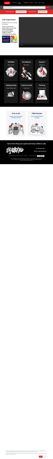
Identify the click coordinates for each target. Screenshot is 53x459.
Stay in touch (11, 65)
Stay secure (26, 88)
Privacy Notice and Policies (19, 155)
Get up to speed (42, 88)
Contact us (42, 65)
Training (35, 2)
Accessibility (25, 155)
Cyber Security (19, 3)
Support (43, 2)
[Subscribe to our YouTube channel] (41, 156)
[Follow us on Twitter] (40, 156)
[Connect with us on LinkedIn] (43, 156)
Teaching (31, 2)
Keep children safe (11, 88)
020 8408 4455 (41, 148)
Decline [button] (45, 456)
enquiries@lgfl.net (41, 151)
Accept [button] (41, 456)
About (39, 2)
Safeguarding (26, 2)
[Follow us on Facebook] (38, 156)
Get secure (26, 65)
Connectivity (14, 2)
